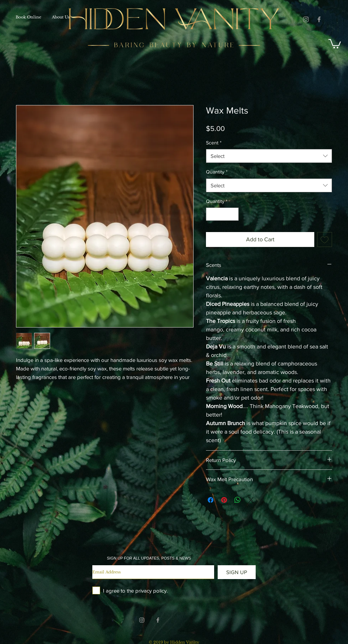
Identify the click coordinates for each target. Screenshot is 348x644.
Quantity (217, 172)
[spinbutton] (222, 214)
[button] (334, 43)
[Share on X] (251, 500)
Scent (214, 142)
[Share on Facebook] (210, 500)
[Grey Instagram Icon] (306, 19)
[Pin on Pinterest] (224, 500)
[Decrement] (211, 214)
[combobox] (269, 156)
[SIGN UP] (237, 572)
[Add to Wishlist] (324, 239)
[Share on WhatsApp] (237, 500)
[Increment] (233, 214)
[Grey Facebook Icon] (319, 19)
